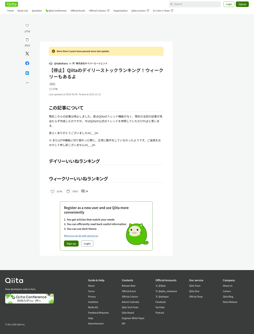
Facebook (161, 301)
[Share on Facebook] (27, 63)
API (123, 323)
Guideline (93, 301)
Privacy (92, 296)
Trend (10, 10)
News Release (230, 301)
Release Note (128, 285)
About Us (227, 285)
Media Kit (93, 307)
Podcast (160, 312)
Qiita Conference (56, 10)
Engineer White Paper (133, 318)
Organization (120, 10)
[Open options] (27, 82)
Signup (242, 4)
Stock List (22, 10)
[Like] (27, 25)
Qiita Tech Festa (130, 307)
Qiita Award (128, 312)
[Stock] (27, 39)
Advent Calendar (130, 301)
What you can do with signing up (81, 235)
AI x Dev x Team (163, 10)
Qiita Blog (228, 296)
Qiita (52, 84)
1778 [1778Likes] (27, 31)
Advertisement (96, 323)
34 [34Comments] (84, 191)
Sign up (71, 243)
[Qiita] (11, 4)
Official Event (77, 10)
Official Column (99, 10)
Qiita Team (195, 285)
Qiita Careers (140, 10)
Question (37, 10)
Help (90, 318)
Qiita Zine (194, 291)
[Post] (27, 53)
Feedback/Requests (98, 312)
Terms (91, 291)
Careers (227, 291)
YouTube (160, 307)
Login (229, 4)
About (91, 285)
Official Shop (196, 296)
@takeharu (58, 63)
